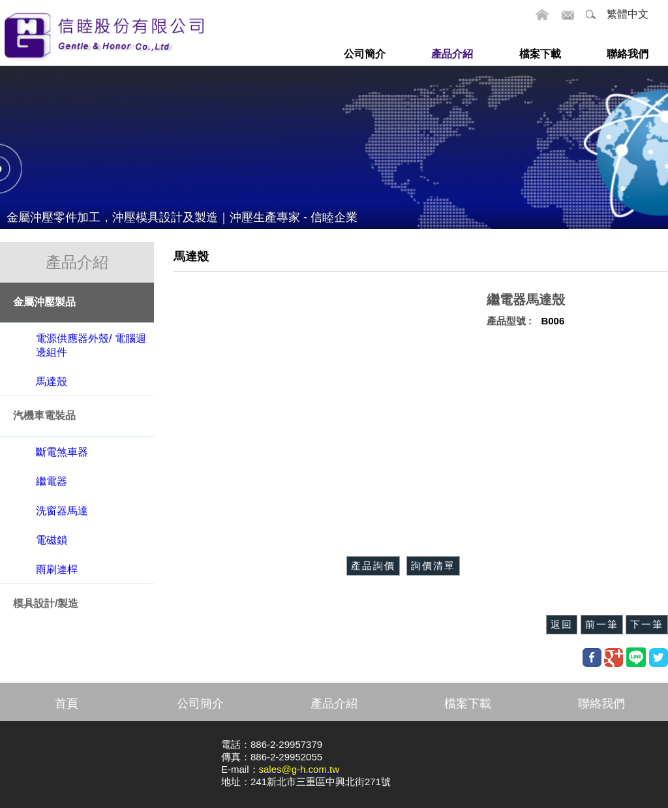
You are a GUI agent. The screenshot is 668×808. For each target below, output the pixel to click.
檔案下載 (467, 703)
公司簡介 (200, 703)
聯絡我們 (601, 703)
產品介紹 (334, 703)
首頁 (66, 703)
